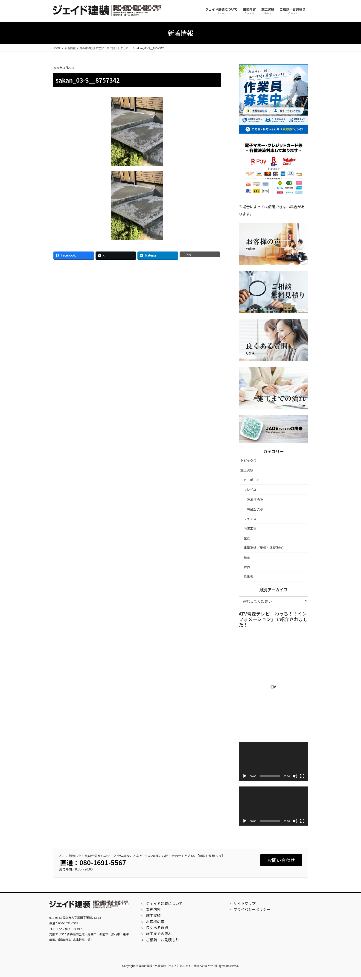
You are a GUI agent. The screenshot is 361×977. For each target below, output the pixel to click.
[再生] (244, 776)
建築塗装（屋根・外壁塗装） (264, 547)
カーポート (252, 479)
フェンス (250, 518)
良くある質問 (157, 927)
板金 (247, 557)
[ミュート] (295, 776)
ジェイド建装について (164, 903)
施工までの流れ (159, 933)
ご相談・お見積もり (162, 939)
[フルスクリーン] (302, 776)
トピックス (248, 460)
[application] (273, 761)
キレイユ (250, 489)
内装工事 (250, 528)
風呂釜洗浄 (255, 509)
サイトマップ (244, 903)
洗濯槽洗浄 (255, 499)
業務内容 (153, 909)
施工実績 (246, 470)
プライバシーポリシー (251, 909)
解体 (247, 567)
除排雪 (248, 576)
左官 (247, 538)
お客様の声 (155, 921)
